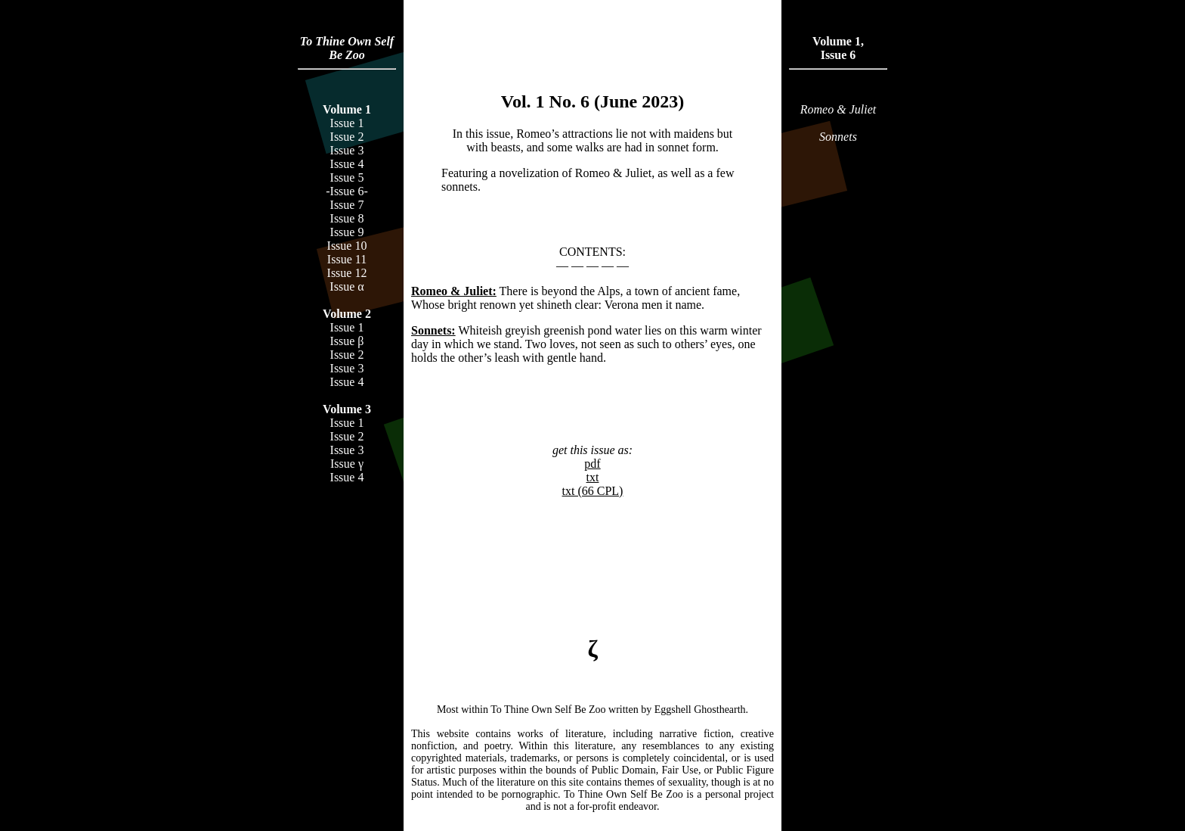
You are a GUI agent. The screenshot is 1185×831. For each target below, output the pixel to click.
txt (592, 477)
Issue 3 (347, 150)
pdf (592, 463)
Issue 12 (347, 272)
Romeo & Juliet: (454, 291)
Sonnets (838, 136)
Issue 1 (347, 123)
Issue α (347, 286)
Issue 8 (347, 218)
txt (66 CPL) (592, 490)
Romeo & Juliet (838, 109)
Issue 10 (347, 245)
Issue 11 (347, 259)
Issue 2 (347, 136)
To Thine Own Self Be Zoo (347, 48)
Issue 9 (347, 232)
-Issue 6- (347, 191)
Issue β (347, 341)
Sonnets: (433, 330)
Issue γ (347, 463)
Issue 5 (347, 177)
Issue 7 (347, 204)
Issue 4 (347, 163)
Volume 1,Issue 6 (838, 48)
